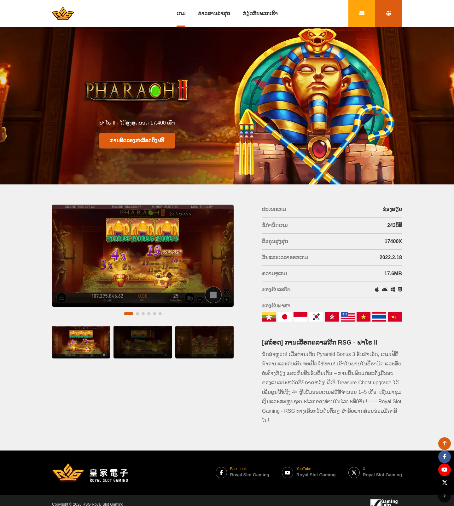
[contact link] (361, 13)
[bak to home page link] (63, 13)
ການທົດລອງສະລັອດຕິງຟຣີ (137, 140)
